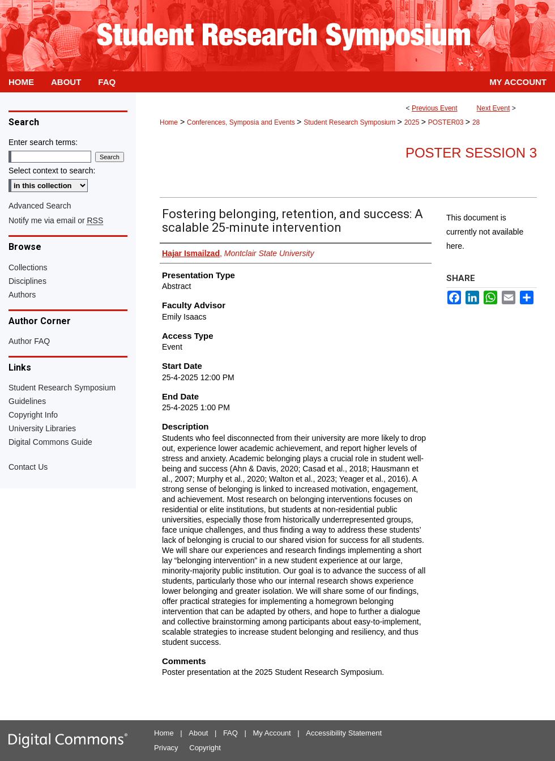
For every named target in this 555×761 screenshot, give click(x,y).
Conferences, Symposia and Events (242, 122)
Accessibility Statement (344, 733)
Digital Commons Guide (50, 442)
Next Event (493, 108)
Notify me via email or (55, 220)
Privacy (166, 747)
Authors (22, 294)
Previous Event (435, 108)
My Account (272, 733)
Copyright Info (33, 414)
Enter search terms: (43, 142)
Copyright (205, 747)
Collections (27, 267)
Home (169, 122)
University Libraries (42, 428)
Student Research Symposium (350, 122)
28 (476, 122)
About (198, 733)
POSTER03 (447, 122)
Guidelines (27, 401)
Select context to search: (51, 170)
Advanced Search (39, 205)
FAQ (230, 733)
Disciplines (27, 281)
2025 (412, 122)
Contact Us (28, 466)
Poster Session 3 (471, 152)
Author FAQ (29, 341)
